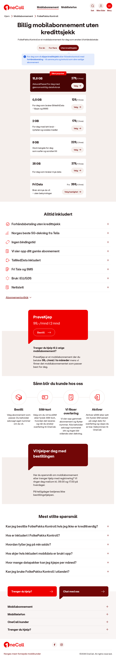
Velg (76, 86)
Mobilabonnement (48, 7)
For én (42, 48)
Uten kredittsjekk (69, 48)
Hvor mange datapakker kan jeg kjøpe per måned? (41, 562)
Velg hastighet (71, 192)
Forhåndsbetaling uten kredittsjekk (33, 224)
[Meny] (109, 7)
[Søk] (92, 7)
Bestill (41, 332)
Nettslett (15, 287)
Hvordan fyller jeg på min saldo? (28, 544)
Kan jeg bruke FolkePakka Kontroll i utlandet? (37, 571)
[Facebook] (54, 644)
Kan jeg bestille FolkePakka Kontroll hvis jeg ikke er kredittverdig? (52, 526)
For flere (53, 48)
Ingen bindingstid (20, 242)
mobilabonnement (23, 16)
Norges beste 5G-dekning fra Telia (32, 233)
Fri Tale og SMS (19, 269)
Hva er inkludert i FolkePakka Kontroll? (33, 535)
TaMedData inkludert (23, 260)
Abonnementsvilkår (17, 297)
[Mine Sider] (101, 7)
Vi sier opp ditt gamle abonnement (32, 251)
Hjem (7, 16)
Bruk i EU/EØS (19, 278)
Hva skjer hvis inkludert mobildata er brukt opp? (39, 553)
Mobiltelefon (69, 7)
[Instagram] (61, 644)
